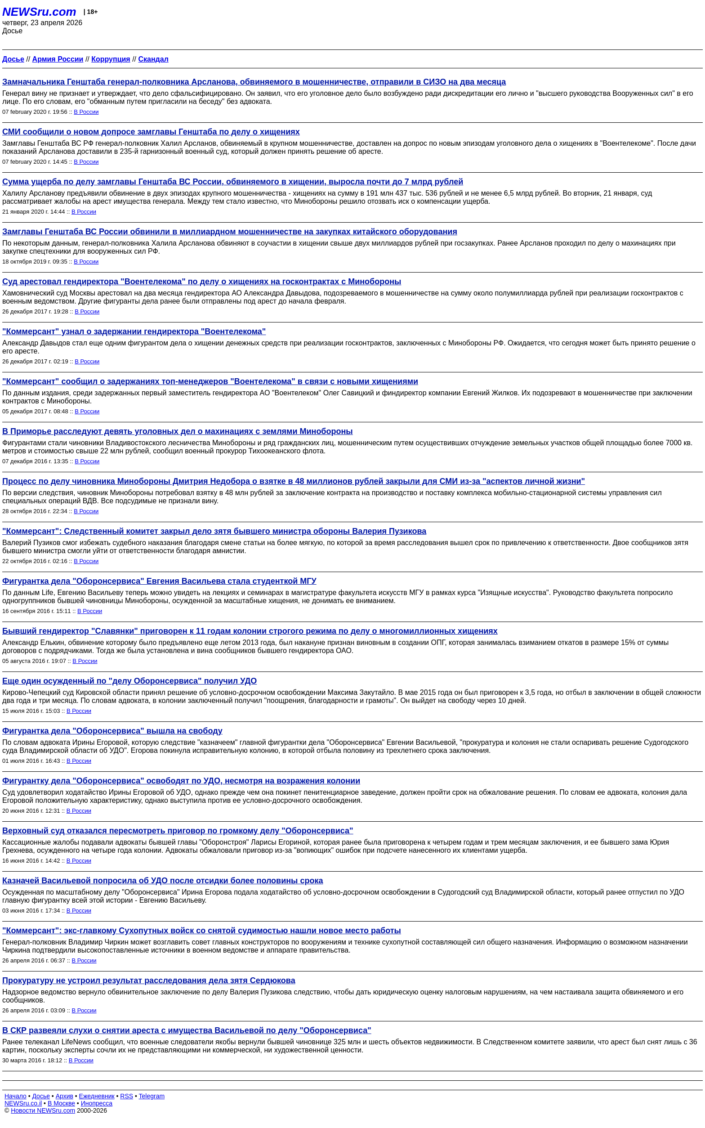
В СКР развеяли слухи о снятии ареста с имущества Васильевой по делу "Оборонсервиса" (186, 1030)
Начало (15, 1096)
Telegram (152, 1096)
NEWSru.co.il (23, 1103)
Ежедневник (97, 1096)
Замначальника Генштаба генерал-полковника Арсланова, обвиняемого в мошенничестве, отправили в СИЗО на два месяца (254, 81)
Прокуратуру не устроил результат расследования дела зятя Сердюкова (148, 980)
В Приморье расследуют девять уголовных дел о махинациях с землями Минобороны (177, 431)
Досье (41, 1096)
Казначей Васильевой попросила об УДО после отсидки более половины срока (162, 880)
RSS (126, 1096)
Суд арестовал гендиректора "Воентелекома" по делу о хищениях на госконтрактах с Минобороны (201, 281)
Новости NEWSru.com (43, 1110)
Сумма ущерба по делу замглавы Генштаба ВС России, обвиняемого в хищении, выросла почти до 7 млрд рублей (232, 181)
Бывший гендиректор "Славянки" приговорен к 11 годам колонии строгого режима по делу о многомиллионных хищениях (250, 631)
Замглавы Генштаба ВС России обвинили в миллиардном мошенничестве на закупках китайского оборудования (229, 231)
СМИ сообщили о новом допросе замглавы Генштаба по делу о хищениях (151, 131)
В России (86, 111)
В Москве (61, 1103)
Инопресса (97, 1103)
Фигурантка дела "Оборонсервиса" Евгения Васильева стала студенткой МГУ (159, 581)
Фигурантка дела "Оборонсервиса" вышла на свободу (112, 730)
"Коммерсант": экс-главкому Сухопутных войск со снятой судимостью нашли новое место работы (201, 930)
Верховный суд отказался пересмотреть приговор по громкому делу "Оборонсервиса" (177, 830)
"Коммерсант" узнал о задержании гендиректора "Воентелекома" (134, 331)
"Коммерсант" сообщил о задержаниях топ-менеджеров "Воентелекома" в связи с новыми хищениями (210, 381)
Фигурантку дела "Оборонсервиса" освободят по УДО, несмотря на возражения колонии (181, 780)
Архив (64, 1096)
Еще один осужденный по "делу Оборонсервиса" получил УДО (129, 680)
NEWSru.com (39, 11)
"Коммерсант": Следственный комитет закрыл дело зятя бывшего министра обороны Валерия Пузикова (214, 531)
